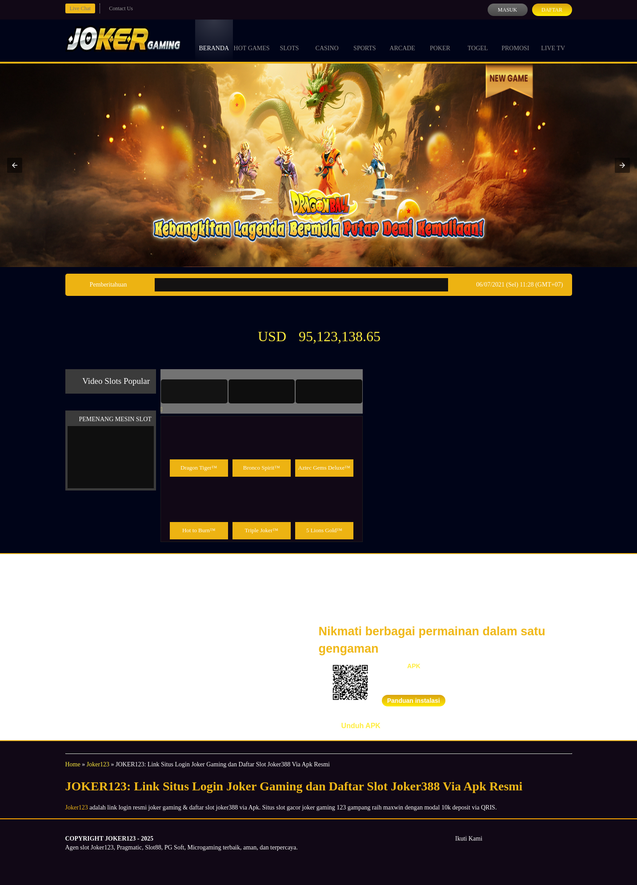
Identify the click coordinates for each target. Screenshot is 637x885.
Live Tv (553, 40)
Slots (289, 40)
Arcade (402, 40)
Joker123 (98, 764)
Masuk (507, 10)
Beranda (214, 40)
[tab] (194, 391)
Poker (440, 40)
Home (72, 764)
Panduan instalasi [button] (413, 700)
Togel (478, 40)
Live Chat (80, 8)
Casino (327, 40)
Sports (364, 40)
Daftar (551, 10)
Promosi (515, 40)
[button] (14, 165)
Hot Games (252, 40)
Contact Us (121, 8)
